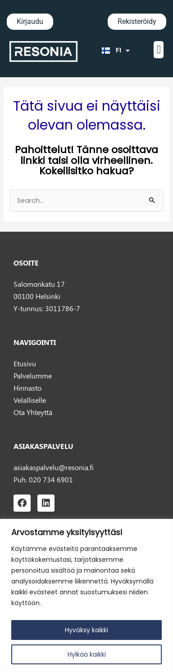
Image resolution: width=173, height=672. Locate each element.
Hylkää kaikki (87, 654)
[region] (86, 595)
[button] (159, 49)
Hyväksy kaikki (86, 630)
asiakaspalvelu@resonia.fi (54, 467)
